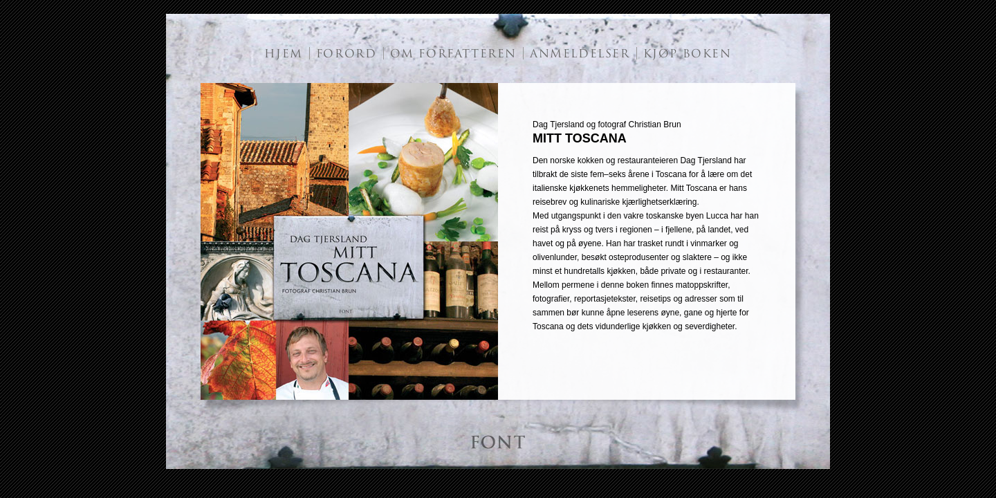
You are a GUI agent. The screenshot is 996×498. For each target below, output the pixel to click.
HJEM (283, 53)
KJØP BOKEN (687, 53)
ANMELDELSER (580, 53)
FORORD (346, 53)
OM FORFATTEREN (453, 53)
